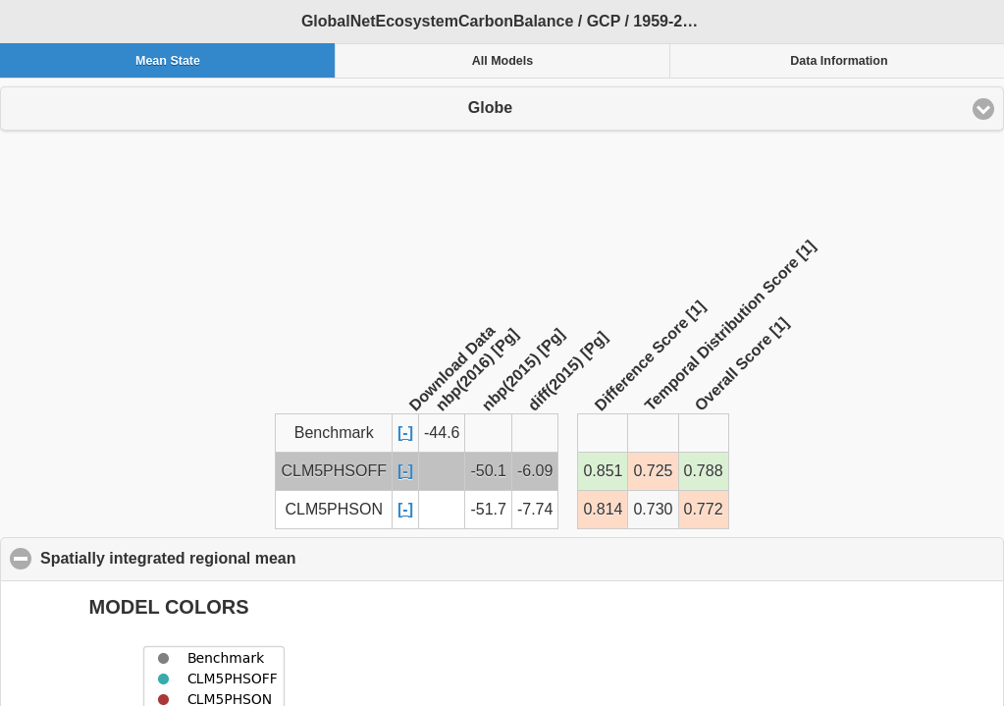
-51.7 (487, 509)
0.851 (602, 470)
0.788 (703, 470)
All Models (503, 61)
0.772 (703, 509)
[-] (405, 432)
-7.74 (535, 509)
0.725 (652, 470)
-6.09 (535, 470)
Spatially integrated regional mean (263, 558)
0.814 (602, 509)
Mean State (167, 61)
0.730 (652, 509)
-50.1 (487, 470)
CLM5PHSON (334, 509)
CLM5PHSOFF (334, 470)
